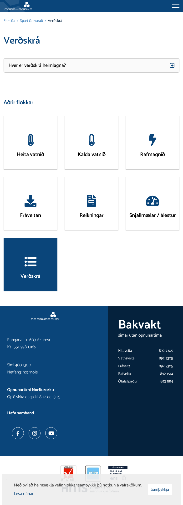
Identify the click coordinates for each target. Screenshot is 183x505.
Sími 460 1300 (19, 365)
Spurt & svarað (31, 21)
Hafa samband (20, 413)
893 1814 (166, 381)
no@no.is (30, 372)
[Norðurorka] (18, 6)
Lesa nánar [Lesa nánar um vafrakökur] (24, 493)
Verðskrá (55, 21)
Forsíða (9, 21)
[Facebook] (18, 433)
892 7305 (166, 350)
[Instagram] (35, 433)
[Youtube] (51, 433)
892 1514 (166, 373)
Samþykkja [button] (160, 489)
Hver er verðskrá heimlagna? (37, 65)
